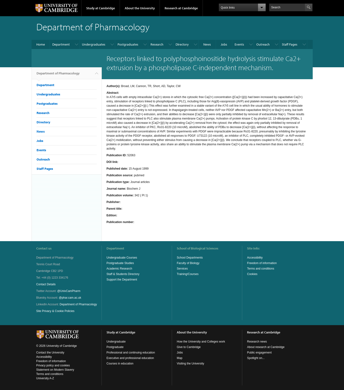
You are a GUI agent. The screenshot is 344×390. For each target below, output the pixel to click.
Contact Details (46, 284)
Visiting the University (190, 363)
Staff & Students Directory (123, 274)
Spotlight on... (255, 358)
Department (61, 44)
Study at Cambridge (100, 8)
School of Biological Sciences (197, 248)
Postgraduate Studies (120, 263)
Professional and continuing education (131, 352)
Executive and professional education (130, 358)
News (207, 44)
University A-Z (45, 378)
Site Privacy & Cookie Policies (55, 311)
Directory (182, 44)
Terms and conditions (260, 268)
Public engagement (259, 352)
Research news (257, 341)
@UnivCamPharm (69, 291)
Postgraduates (128, 44)
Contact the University (50, 352)
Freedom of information (262, 263)
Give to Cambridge (189, 347)
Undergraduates (93, 44)
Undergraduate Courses (122, 257)
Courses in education (120, 363)
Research (156, 44)
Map (179, 358)
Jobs (224, 44)
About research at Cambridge (266, 347)
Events (239, 44)
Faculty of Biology (188, 263)
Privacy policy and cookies (53, 365)
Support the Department (122, 279)
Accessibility (255, 257)
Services (182, 268)
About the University (140, 8)
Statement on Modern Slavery (55, 369)
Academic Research (119, 268)
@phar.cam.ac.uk (70, 297)
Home (40, 44)
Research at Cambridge (181, 8)
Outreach (263, 44)
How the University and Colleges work (201, 341)
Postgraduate (115, 347)
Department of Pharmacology (58, 75)
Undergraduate (116, 341)
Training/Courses (188, 274)
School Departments (190, 257)
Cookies (252, 274)
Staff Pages (289, 44)
